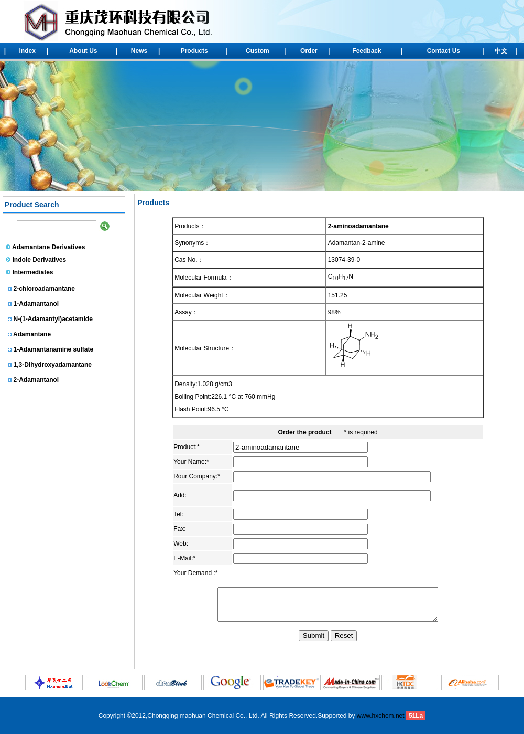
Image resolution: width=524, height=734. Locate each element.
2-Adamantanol (36, 382)
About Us (83, 51)
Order (309, 51)
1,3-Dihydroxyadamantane (53, 367)
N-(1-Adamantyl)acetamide (53, 321)
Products (194, 51)
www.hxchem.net (381, 715)
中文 (501, 51)
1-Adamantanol (36, 306)
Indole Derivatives (40, 259)
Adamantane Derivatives (48, 247)
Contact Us (443, 51)
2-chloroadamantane (44, 291)
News (139, 51)
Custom (257, 51)
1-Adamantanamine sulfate (54, 352)
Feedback (366, 51)
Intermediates (33, 272)
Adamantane (32, 337)
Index (27, 51)
